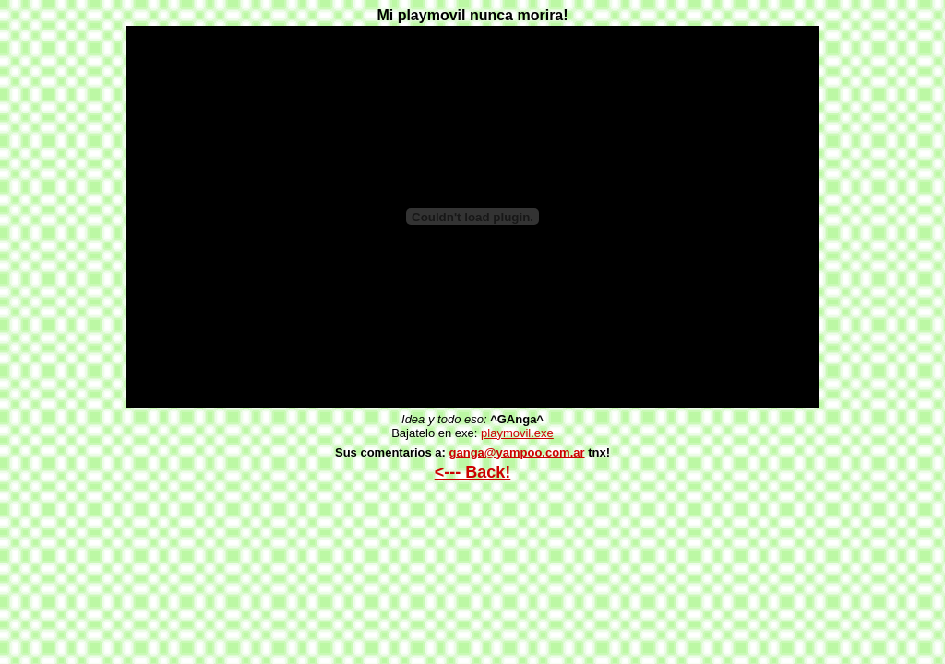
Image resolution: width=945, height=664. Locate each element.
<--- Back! (473, 472)
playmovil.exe (517, 433)
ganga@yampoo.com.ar (517, 452)
